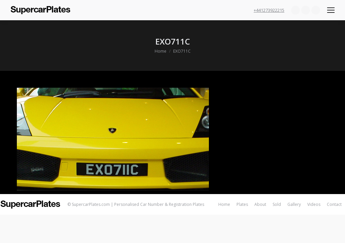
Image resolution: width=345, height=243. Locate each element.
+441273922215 (269, 10)
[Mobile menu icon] (331, 10)
